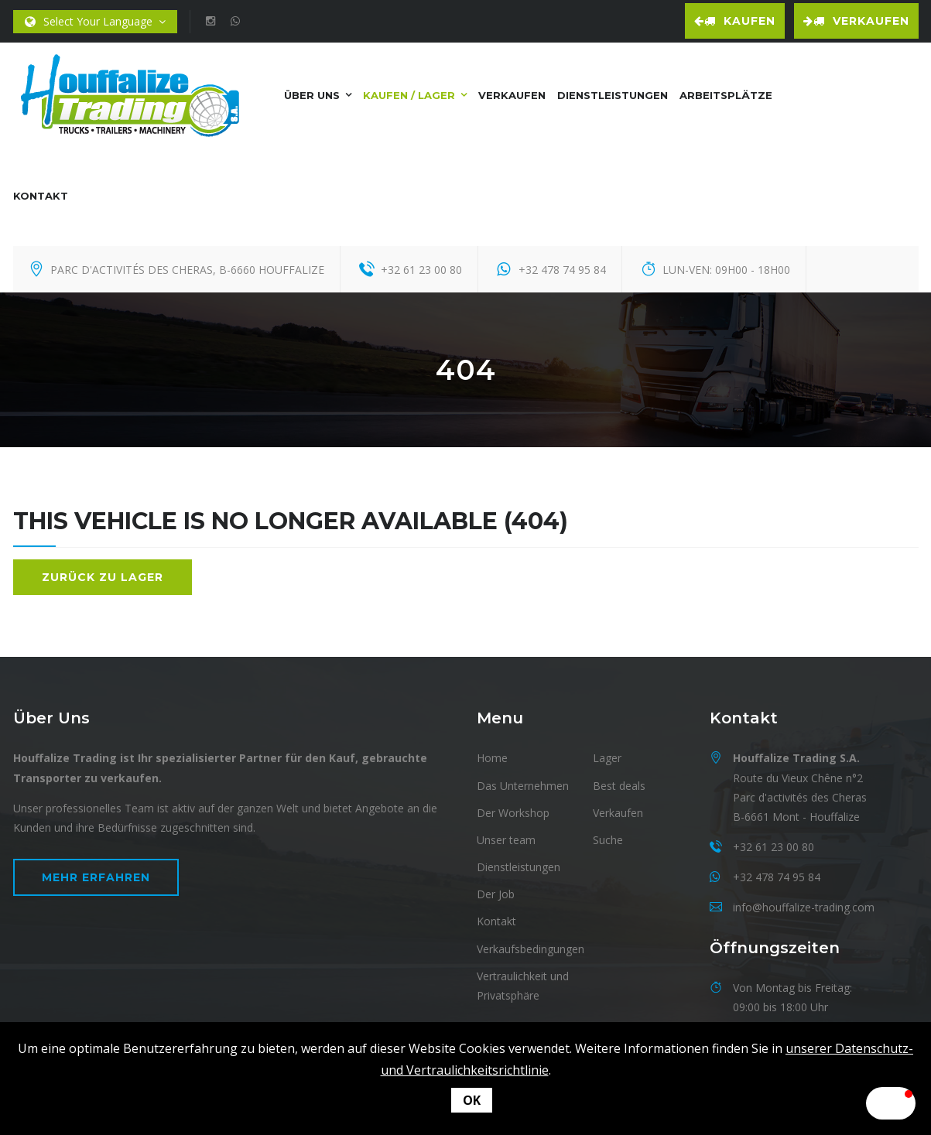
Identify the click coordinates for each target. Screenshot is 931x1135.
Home (492, 756)
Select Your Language (95, 22)
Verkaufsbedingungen (530, 946)
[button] (855, 1103)
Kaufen (734, 20)
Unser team (506, 838)
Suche (608, 838)
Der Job (496, 892)
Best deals (619, 783)
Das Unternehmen (523, 783)
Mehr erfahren (96, 876)
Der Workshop (513, 810)
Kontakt (40, 193)
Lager (607, 756)
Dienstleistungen (612, 93)
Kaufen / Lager (409, 93)
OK (472, 1100)
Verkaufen (856, 20)
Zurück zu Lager (102, 575)
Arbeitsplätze (725, 93)
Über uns (312, 93)
